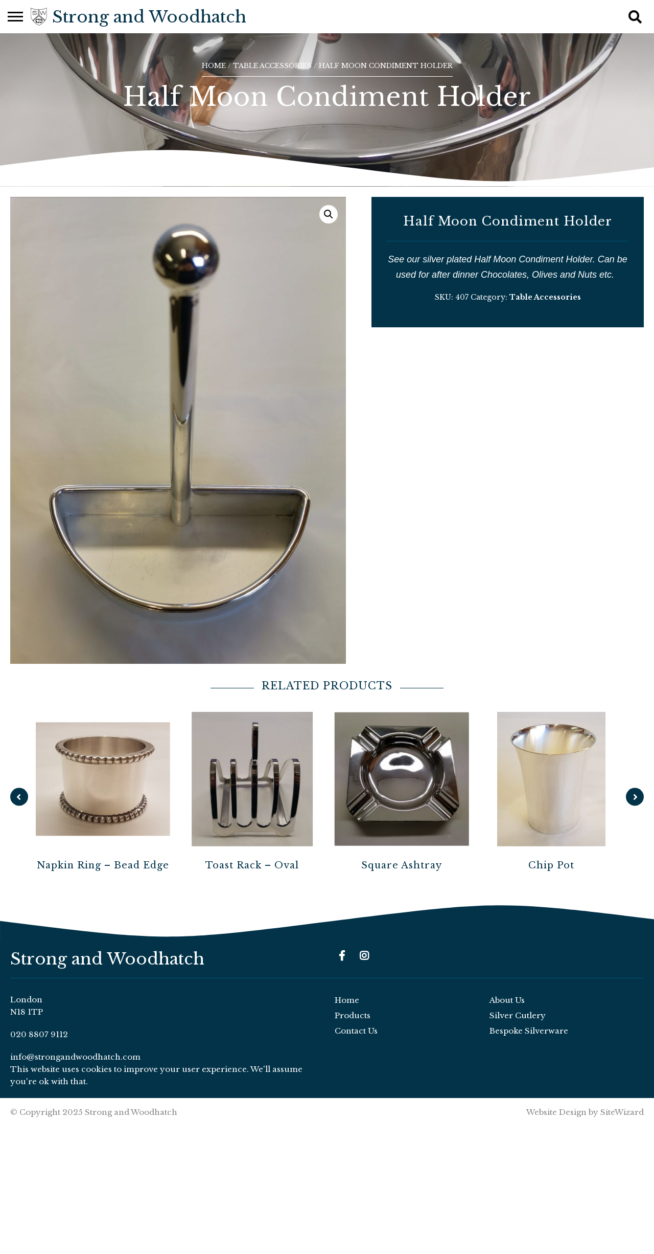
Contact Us (356, 1031)
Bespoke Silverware (528, 1031)
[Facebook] (341, 956)
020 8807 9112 (39, 1034)
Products (352, 1015)
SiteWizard (622, 1112)
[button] (328, 214)
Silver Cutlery (517, 1015)
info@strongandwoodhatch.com (75, 1057)
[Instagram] (364, 956)
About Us (507, 1000)
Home (214, 65)
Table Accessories (272, 65)
